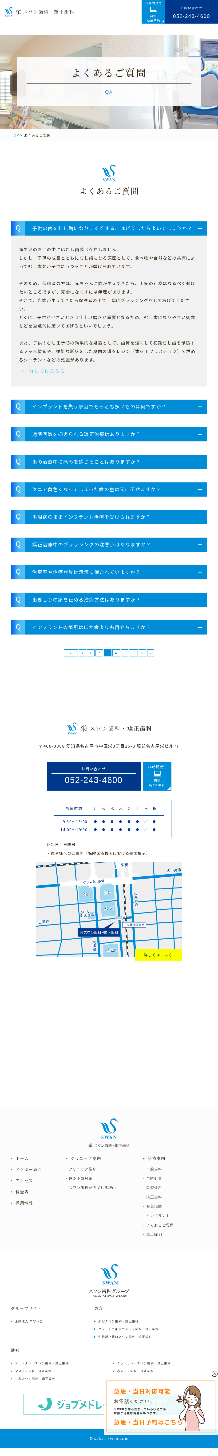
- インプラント (156, 1223)
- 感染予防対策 (79, 1186)
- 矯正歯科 (152, 1205)
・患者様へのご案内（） (98, 861)
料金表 (22, 1200)
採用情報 (24, 1211)
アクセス (24, 1188)
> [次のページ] (142, 660)
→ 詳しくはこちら (42, 378)
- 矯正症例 (152, 1242)
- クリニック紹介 (81, 1177)
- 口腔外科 (152, 1196)
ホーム (22, 1166)
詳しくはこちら (158, 962)
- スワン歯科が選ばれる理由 (91, 1196)
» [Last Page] (151, 660)
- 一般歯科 (152, 1177)
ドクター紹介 (29, 1177)
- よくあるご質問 (158, 1233)
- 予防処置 (152, 1186)
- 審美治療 (152, 1214)
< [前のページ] (82, 660)
